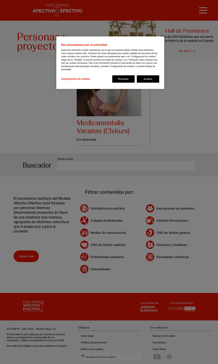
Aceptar (148, 79)
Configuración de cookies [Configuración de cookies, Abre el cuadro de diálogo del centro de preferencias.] (75, 78)
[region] (110, 62)
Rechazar (123, 79)
